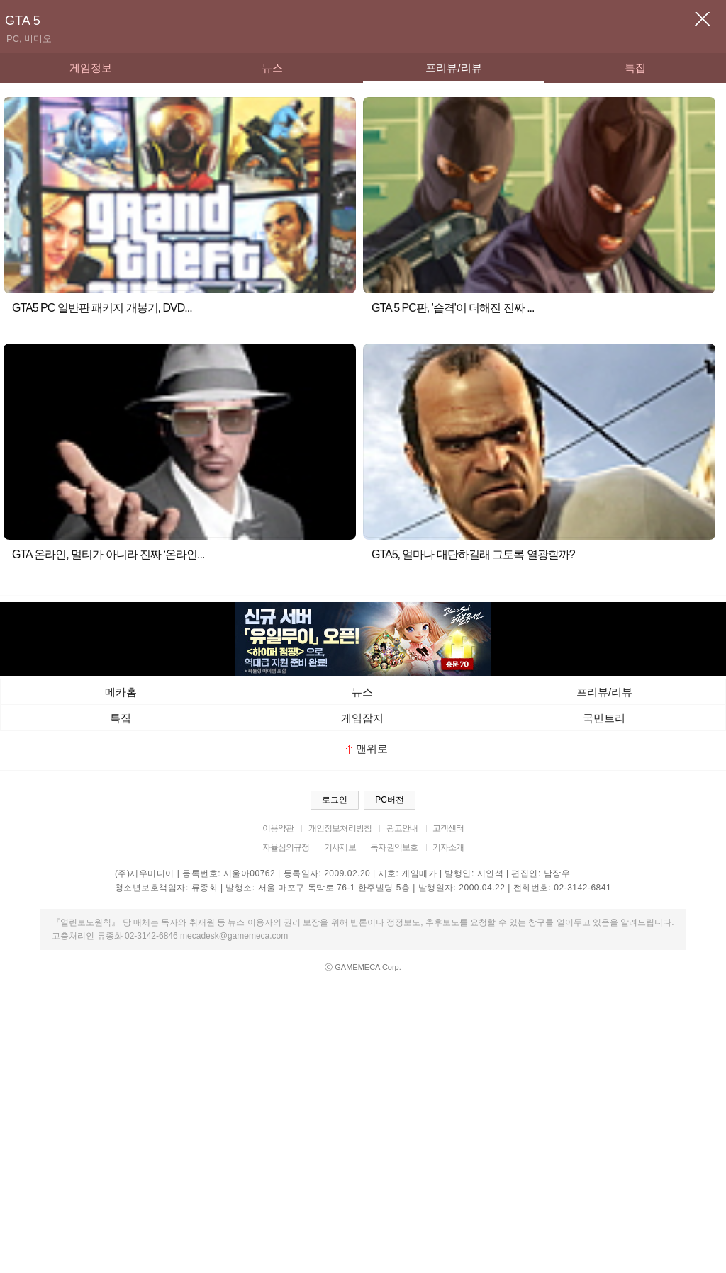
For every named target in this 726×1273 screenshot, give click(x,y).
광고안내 (402, 828)
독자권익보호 (394, 847)
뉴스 (272, 68)
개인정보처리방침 (340, 828)
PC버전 (389, 800)
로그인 (334, 800)
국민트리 (604, 718)
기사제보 (340, 847)
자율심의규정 (286, 847)
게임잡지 (362, 718)
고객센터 (448, 828)
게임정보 (90, 68)
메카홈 (121, 692)
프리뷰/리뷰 (453, 68)
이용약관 (278, 828)
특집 (635, 68)
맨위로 (367, 748)
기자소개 (448, 847)
